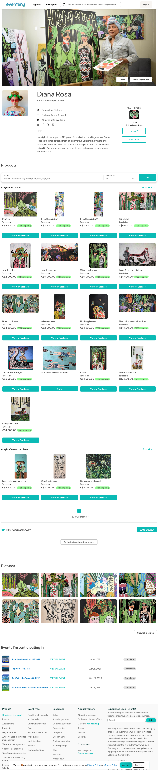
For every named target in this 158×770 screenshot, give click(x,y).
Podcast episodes (61, 741)
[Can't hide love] (59, 466)
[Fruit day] (20, 204)
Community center (62, 723)
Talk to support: (90, 752)
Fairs (30, 728)
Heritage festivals (36, 750)
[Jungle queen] (59, 255)
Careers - (88, 723)
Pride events (33, 736)
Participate (52, 4)
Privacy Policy (93, 765)
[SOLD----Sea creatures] (59, 358)
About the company (87, 715)
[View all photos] (79, 47)
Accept (125, 765)
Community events (37, 723)
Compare (57, 732)
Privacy (81, 732)
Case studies (59, 728)
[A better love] (59, 306)
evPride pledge (60, 745)
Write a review (147, 529)
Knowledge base (61, 719)
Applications (8, 723)
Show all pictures (141, 79)
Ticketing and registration (14, 753)
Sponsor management (13, 748)
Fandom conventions (37, 732)
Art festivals (33, 719)
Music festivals (34, 741)
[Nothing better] (98, 306)
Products (6, 728)
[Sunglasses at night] (98, 466)
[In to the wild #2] (98, 204)
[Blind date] (137, 204)
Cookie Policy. (111, 765)
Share (122, 79)
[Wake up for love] (98, 255)
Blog (55, 750)
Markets (31, 745)
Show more (44, 151)
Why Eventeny (9, 732)
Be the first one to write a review (79, 542)
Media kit (57, 754)
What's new (58, 758)
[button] (37, 4)
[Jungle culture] (20, 255)
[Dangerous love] (20, 409)
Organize (37, 4)
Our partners (59, 736)
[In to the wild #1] (59, 204)
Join (151, 720)
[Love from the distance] (137, 255)
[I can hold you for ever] (20, 466)
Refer (55, 715)
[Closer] (98, 358)
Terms (81, 728)
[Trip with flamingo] (20, 358)
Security (82, 736)
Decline (138, 765)
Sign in (146, 4)
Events (5, 719)
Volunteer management (13, 744)
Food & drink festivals (38, 715)
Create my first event (12, 715)
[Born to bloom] (20, 306)
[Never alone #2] (137, 358)
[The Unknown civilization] (137, 306)
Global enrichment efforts (90, 719)
